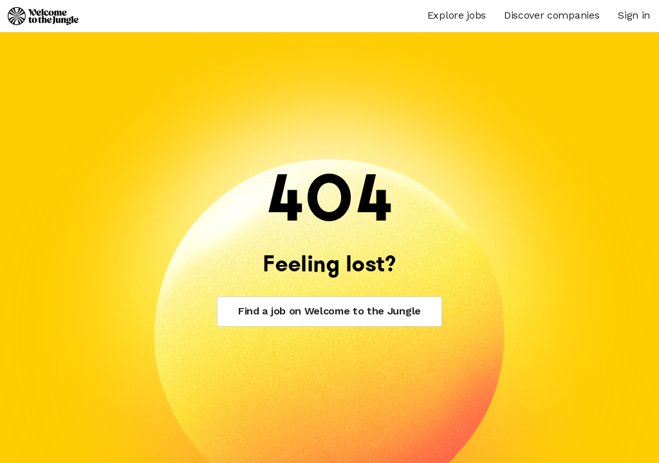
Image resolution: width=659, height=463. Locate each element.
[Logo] (43, 16)
